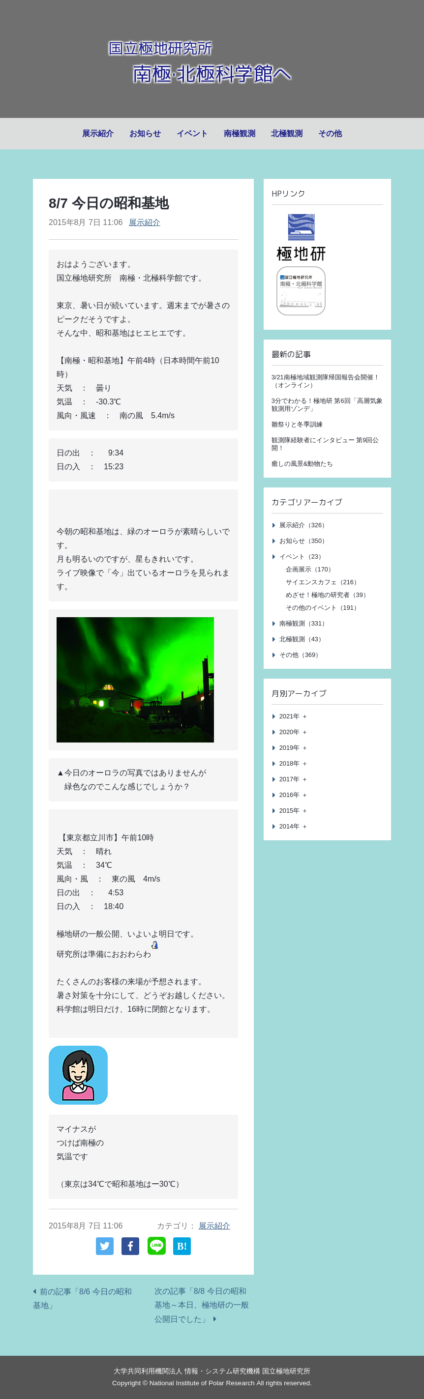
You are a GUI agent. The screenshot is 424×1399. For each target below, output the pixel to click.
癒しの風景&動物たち (302, 463)
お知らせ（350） (303, 540)
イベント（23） (302, 556)
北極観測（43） (302, 639)
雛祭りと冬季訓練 (297, 424)
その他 (330, 133)
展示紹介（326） (303, 525)
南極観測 (239, 133)
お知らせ (145, 133)
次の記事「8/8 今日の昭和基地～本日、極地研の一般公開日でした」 (201, 1305)
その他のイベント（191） (323, 607)
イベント (192, 133)
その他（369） (300, 654)
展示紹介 (98, 133)
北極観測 (287, 133)
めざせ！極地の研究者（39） (327, 595)
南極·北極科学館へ (212, 72)
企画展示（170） (310, 569)
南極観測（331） (303, 623)
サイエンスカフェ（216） (323, 582)
